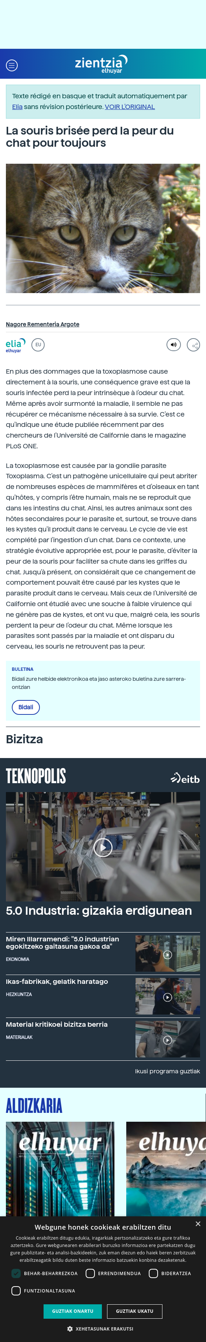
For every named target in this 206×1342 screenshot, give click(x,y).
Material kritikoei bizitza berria (57, 1024)
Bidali (25, 707)
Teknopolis (36, 775)
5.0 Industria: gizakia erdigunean (99, 911)
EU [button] (38, 344)
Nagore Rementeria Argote (42, 324)
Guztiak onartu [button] (72, 1311)
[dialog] (103, 1279)
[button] (12, 64)
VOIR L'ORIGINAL (130, 107)
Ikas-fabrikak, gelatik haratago (57, 981)
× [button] (197, 1224)
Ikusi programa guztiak (167, 1071)
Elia (17, 107)
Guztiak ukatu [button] (135, 1311)
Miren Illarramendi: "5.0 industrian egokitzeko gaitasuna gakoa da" (62, 942)
